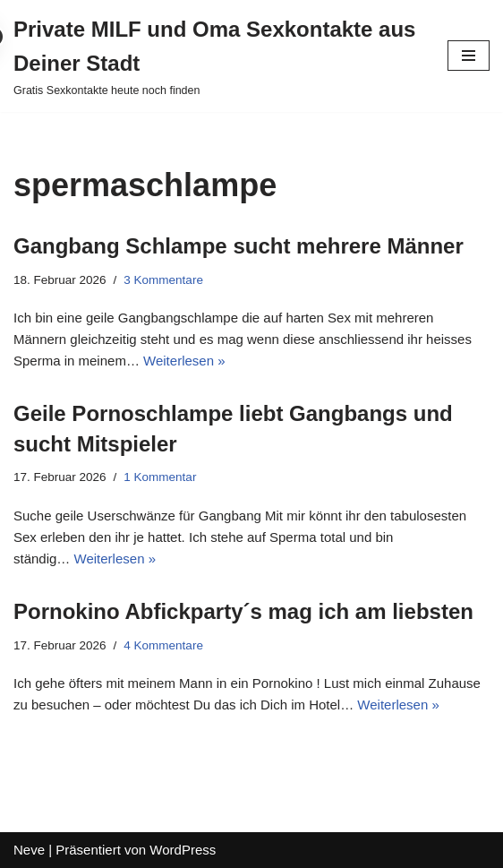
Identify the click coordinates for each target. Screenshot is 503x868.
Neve (29, 849)
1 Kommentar (160, 477)
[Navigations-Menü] (469, 55)
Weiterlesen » (184, 360)
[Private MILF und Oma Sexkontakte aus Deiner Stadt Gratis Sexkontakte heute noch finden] (217, 56)
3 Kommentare (163, 280)
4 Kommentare (163, 645)
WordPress (182, 849)
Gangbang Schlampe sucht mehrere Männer (238, 246)
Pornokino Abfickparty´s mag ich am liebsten (243, 611)
